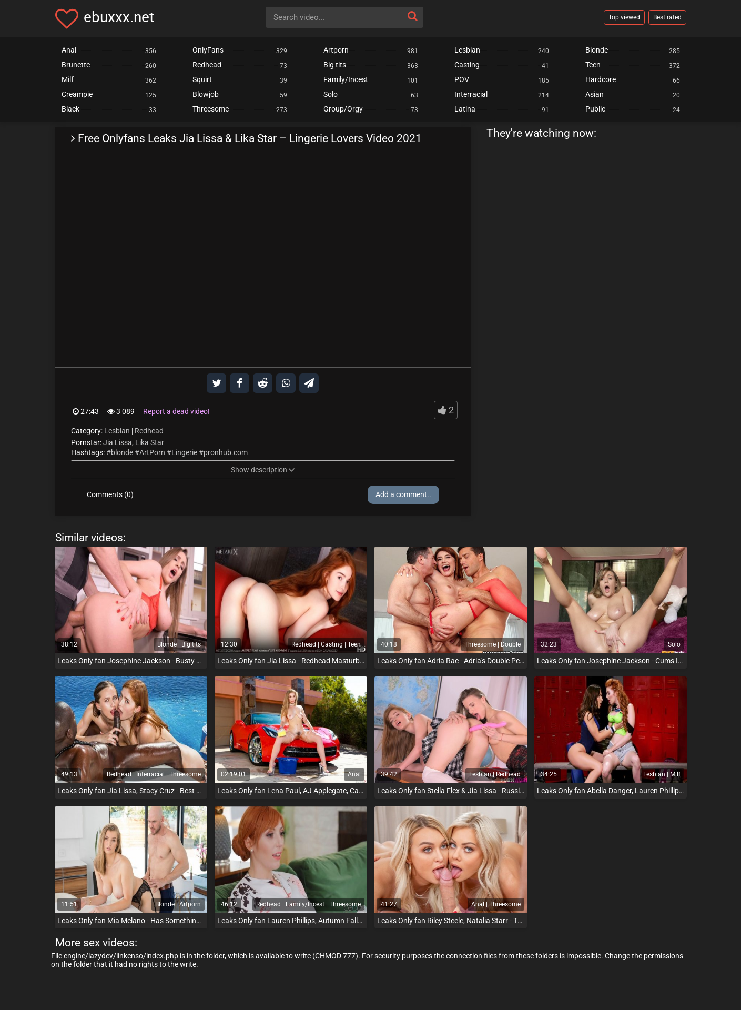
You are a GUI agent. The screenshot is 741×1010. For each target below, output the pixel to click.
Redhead (149, 431)
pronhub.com (226, 452)
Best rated (667, 17)
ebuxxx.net (119, 17)
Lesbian (117, 431)
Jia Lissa (117, 442)
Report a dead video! (176, 411)
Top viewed (624, 17)
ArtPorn (152, 452)
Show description (263, 469)
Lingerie (184, 452)
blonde (122, 452)
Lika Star (149, 442)
